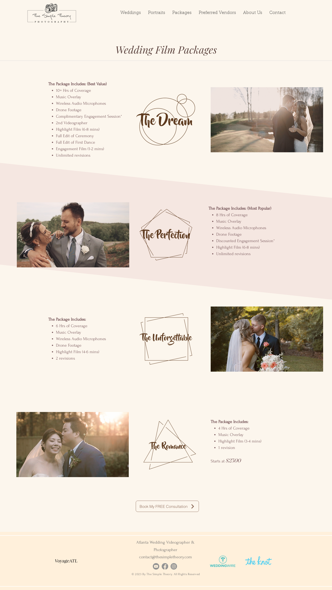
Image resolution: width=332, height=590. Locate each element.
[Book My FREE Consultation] (167, 506)
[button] (130, 13)
